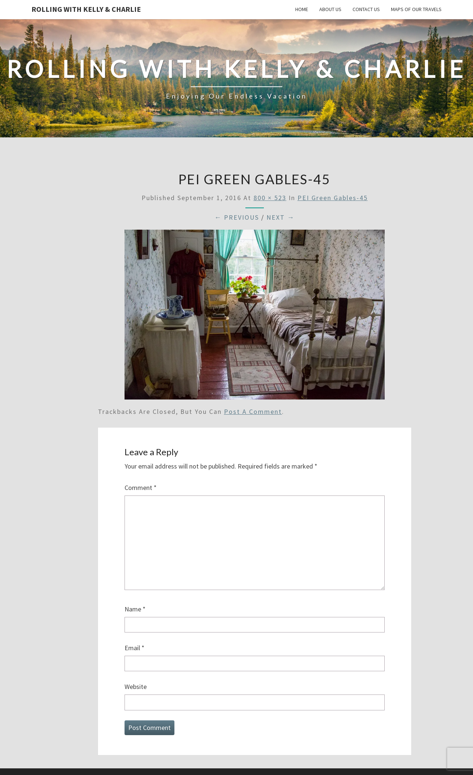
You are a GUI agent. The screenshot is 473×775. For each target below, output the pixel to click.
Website (136, 686)
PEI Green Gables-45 (332, 197)
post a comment (253, 411)
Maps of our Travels (416, 9)
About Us (330, 9)
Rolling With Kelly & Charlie (86, 9)
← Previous (236, 217)
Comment (141, 487)
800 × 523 (269, 197)
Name (135, 609)
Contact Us (366, 9)
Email (134, 648)
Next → (280, 217)
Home (301, 9)
